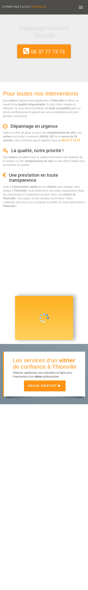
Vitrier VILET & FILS (24, 6)
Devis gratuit (44, 385)
